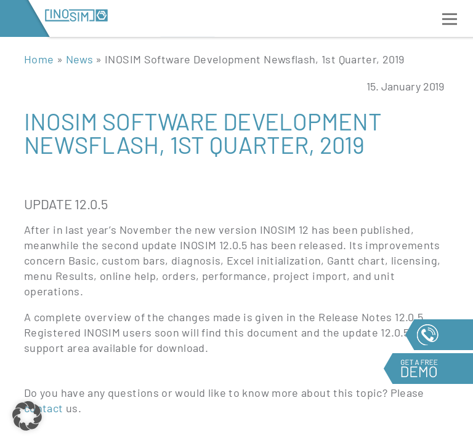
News (79, 59)
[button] (27, 416)
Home (39, 59)
